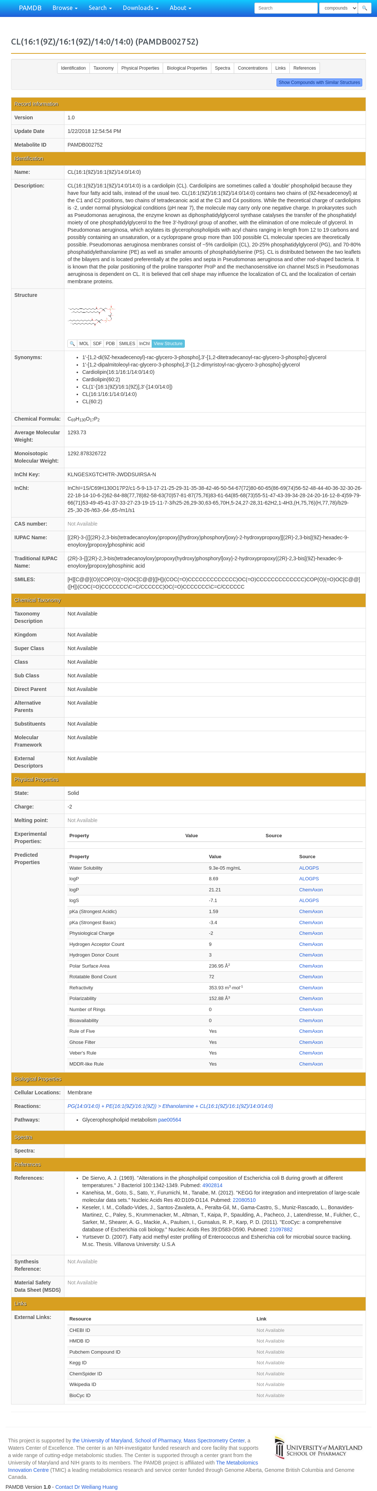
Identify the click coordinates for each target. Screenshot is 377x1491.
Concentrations (253, 68)
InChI (144, 343)
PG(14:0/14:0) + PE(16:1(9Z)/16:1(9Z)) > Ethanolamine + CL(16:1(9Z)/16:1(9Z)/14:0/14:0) (170, 1106)
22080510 (244, 1200)
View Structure (168, 343)
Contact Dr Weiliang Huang (86, 1487)
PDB (110, 343)
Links (280, 68)
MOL (84, 343)
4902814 (212, 1185)
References (304, 68)
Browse (65, 7)
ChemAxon (311, 889)
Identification (73, 68)
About (180, 7)
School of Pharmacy (158, 1440)
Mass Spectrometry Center (214, 1440)
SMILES (127, 343)
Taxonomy (104, 68)
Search (100, 7)
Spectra (222, 68)
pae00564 (169, 1120)
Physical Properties (140, 68)
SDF (97, 343)
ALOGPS (309, 868)
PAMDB (30, 7)
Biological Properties (187, 68)
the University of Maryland (102, 1440)
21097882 (280, 1229)
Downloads (141, 7)
